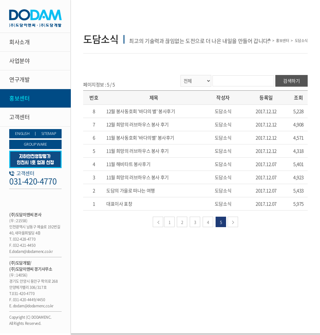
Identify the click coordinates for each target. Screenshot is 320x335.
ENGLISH (22, 134)
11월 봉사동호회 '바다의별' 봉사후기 (140, 137)
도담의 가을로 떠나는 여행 (130, 190)
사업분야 (19, 61)
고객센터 (19, 117)
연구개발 (19, 79)
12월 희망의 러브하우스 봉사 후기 (137, 124)
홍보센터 (19, 98)
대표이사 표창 (119, 203)
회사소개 (19, 42)
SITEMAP (48, 134)
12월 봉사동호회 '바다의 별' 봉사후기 (140, 111)
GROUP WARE (35, 144)
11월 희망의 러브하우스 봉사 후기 (137, 151)
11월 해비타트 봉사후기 (128, 164)
